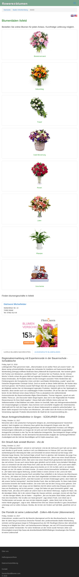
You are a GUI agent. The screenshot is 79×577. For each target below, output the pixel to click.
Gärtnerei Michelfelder (15, 304)
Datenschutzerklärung (10, 563)
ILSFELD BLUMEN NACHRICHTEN (17, 352)
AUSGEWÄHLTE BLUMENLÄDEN (47, 352)
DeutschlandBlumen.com (11, 573)
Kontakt (4, 569)
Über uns (5, 551)
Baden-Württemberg (20, 10)
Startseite (7, 10)
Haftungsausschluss (9, 557)
